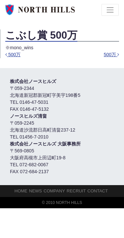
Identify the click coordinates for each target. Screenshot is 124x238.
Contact (97, 190)
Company (54, 190)
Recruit (76, 190)
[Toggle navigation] (110, 10)
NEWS (35, 190)
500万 (13, 54)
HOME (21, 190)
